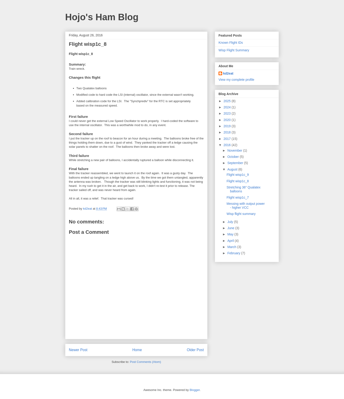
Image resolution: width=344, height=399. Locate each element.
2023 (228, 113)
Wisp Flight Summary (234, 50)
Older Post (195, 350)
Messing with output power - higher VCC (246, 205)
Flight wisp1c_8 (238, 181)
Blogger (194, 390)
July (230, 222)
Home (137, 350)
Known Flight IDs (231, 42)
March (232, 247)
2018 (228, 132)
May (230, 234)
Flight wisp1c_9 (238, 174)
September (235, 163)
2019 (228, 126)
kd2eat (228, 73)
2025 (228, 101)
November (235, 150)
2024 (228, 107)
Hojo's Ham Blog (101, 17)
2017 (228, 139)
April (231, 241)
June (231, 228)
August (232, 169)
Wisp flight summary (241, 214)
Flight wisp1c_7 (238, 197)
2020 (228, 120)
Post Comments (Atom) (145, 362)
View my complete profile (236, 79)
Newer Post (78, 350)
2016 (228, 145)
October (233, 157)
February (234, 253)
